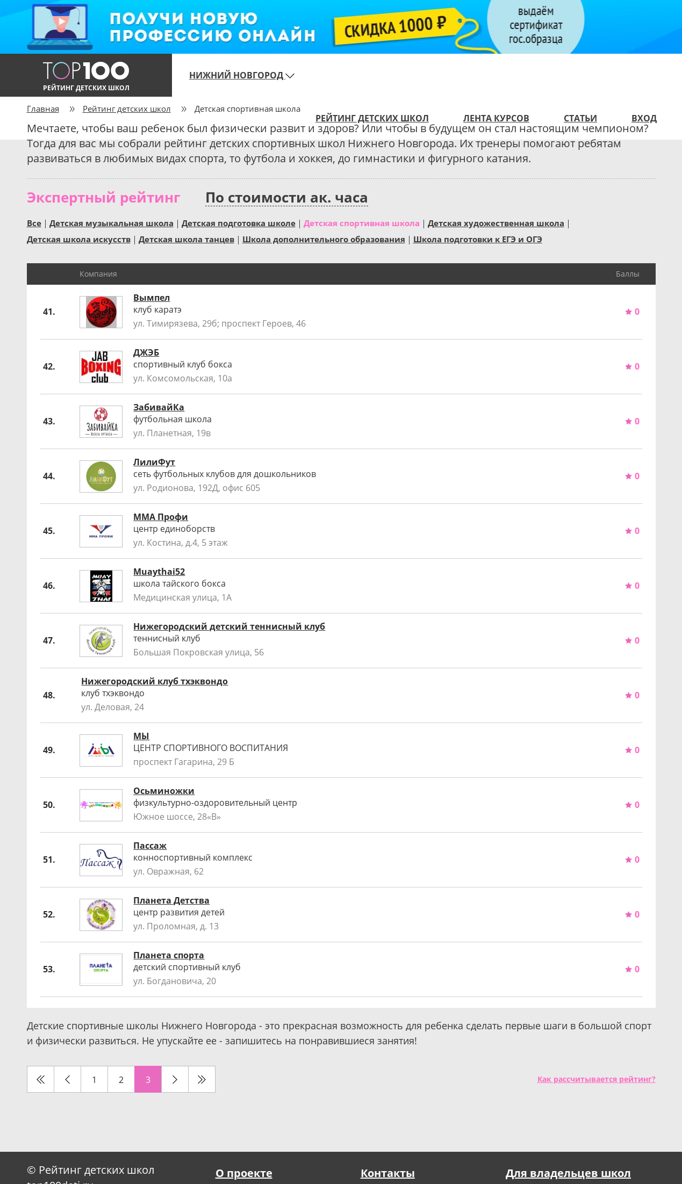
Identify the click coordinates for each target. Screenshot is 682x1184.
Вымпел (151, 298)
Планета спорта (168, 955)
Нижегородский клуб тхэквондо (154, 681)
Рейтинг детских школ (127, 108)
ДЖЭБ (146, 352)
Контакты (388, 1173)
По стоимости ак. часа (286, 197)
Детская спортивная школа (362, 222)
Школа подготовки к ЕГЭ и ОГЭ (477, 238)
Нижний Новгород (242, 75)
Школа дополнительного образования (323, 238)
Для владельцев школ (568, 1173)
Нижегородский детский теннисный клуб (229, 626)
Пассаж (150, 845)
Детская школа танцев (186, 238)
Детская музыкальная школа (111, 222)
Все (34, 222)
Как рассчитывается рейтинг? (596, 1079)
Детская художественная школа (496, 222)
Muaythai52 (159, 571)
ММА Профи (160, 517)
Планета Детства (171, 900)
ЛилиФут (154, 462)
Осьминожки (164, 791)
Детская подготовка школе (239, 222)
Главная (43, 108)
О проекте (244, 1173)
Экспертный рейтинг (103, 197)
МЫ (141, 736)
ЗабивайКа (158, 407)
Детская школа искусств (79, 238)
